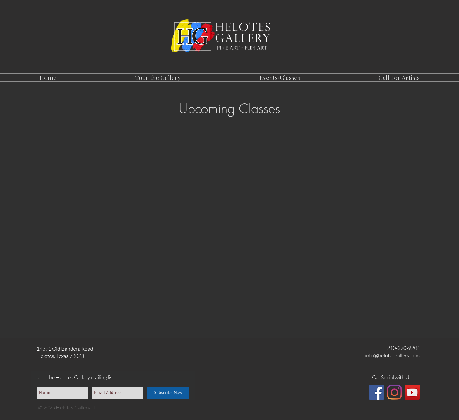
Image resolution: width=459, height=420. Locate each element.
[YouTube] (412, 392)
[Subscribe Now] (168, 393)
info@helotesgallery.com (392, 355)
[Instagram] (394, 392)
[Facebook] (376, 392)
